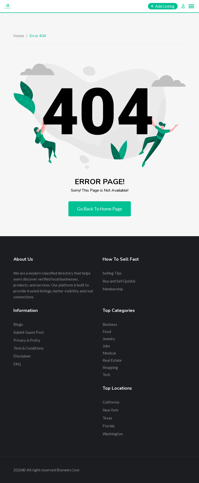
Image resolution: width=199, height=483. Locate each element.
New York (110, 410)
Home (18, 35)
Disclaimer (22, 356)
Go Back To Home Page (99, 208)
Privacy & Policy (26, 340)
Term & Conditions (28, 348)
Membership (113, 289)
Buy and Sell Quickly (119, 281)
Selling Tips (112, 273)
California (111, 402)
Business (110, 324)
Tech (106, 374)
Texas (107, 418)
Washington (113, 434)
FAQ (17, 364)
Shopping (110, 367)
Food (107, 331)
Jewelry (109, 338)
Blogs (18, 324)
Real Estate (112, 360)
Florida (108, 426)
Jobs (106, 346)
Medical (109, 353)
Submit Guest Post (28, 332)
